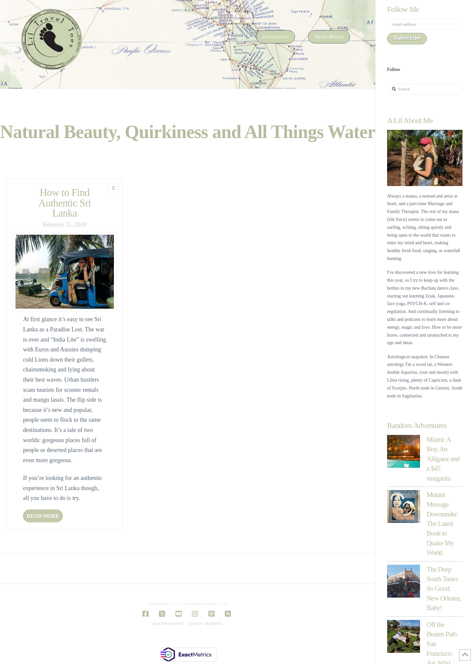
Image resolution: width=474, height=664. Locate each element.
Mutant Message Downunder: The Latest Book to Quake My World (442, 524)
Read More (43, 516)
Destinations (168, 624)
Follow (393, 69)
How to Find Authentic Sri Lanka (64, 203)
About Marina (206, 624)
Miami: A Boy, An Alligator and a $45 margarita (443, 459)
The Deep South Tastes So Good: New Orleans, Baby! (444, 588)
